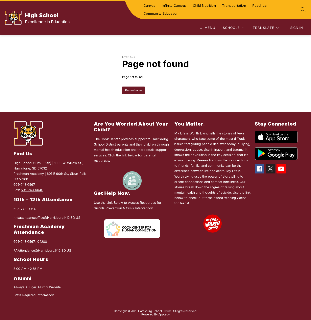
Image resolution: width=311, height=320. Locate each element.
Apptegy (164, 314)
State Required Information (33, 295)
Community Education (161, 13)
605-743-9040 (32, 190)
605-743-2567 (24, 185)
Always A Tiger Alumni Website (37, 287)
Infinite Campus (174, 6)
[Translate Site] (266, 27)
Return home (133, 90)
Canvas (149, 6)
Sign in (296, 28)
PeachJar (260, 6)
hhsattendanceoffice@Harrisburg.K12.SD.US (46, 218)
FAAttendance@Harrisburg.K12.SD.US (42, 250)
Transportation (234, 6)
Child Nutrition (204, 6)
